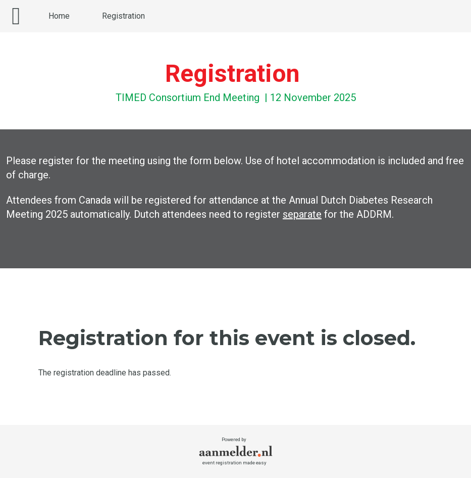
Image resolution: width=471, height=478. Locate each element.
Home (59, 16)
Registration (123, 16)
